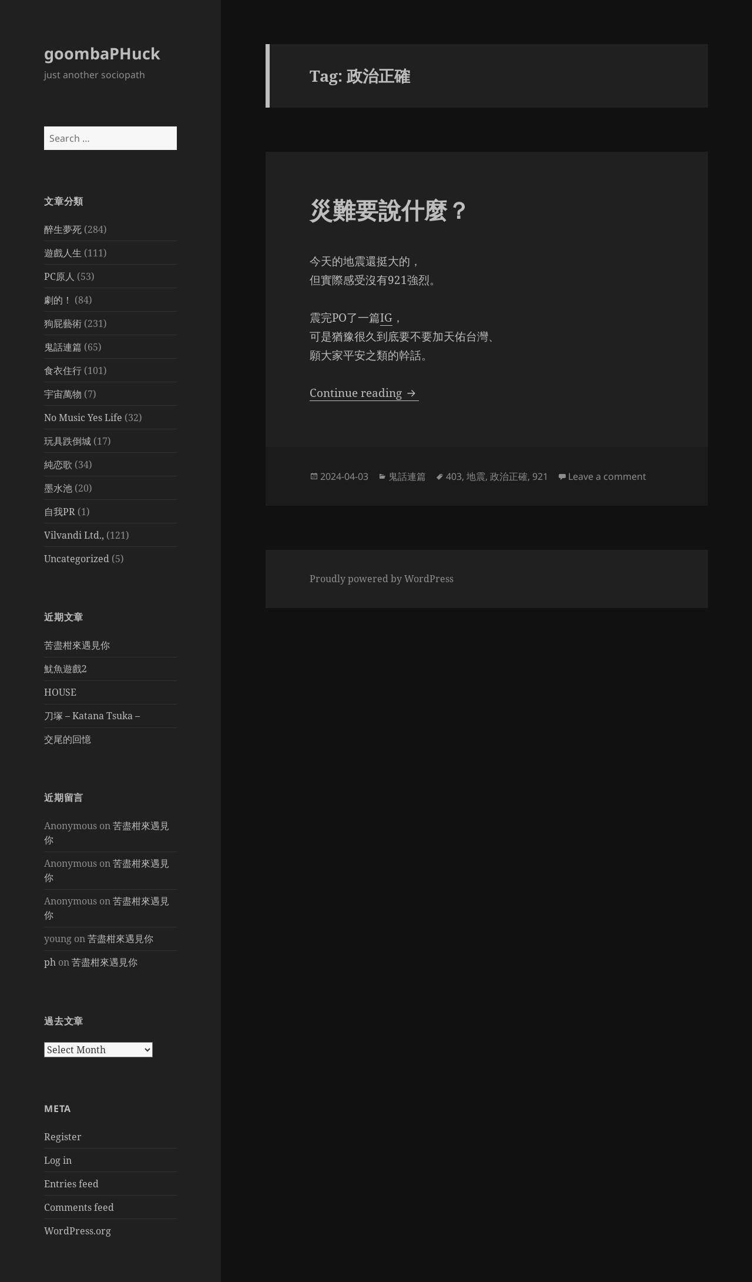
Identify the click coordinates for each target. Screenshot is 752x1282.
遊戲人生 (63, 252)
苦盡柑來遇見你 (77, 645)
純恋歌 (58, 464)
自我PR (59, 511)
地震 (475, 476)
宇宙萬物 (63, 394)
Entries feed (71, 1183)
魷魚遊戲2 (65, 668)
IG (386, 317)
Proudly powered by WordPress (382, 578)
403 (454, 476)
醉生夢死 (63, 229)
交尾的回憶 (67, 739)
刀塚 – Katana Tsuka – (92, 715)
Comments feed (79, 1207)
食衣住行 (63, 370)
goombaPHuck (102, 53)
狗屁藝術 (63, 323)
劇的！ (58, 299)
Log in (58, 1160)
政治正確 (509, 476)
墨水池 (58, 488)
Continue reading (364, 392)
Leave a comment (607, 476)
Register (63, 1136)
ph (50, 962)
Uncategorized (76, 558)
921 (540, 476)
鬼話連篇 (63, 346)
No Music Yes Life (83, 417)
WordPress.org (77, 1230)
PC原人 (59, 276)
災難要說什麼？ (390, 209)
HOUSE (60, 692)
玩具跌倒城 (67, 441)
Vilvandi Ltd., (74, 535)
